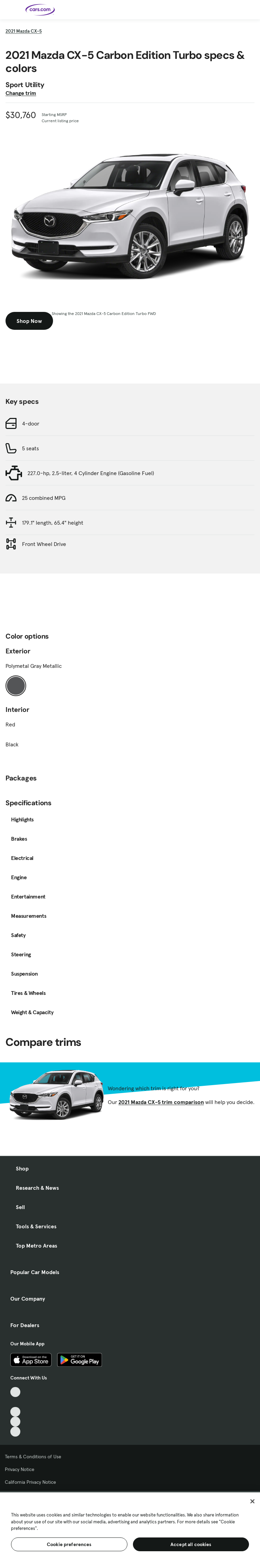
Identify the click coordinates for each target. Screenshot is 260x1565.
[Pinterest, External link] (15, 1432)
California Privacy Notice (30, 1482)
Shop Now (29, 320)
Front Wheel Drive (44, 543)
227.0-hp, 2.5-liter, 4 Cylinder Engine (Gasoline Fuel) (91, 473)
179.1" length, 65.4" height (52, 522)
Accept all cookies (190, 1544)
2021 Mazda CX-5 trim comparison (161, 1102)
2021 (24, 31)
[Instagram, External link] (15, 1422)
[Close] (252, 1501)
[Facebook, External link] (15, 1402)
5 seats (30, 448)
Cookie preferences (69, 1544)
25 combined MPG (43, 497)
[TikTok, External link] (15, 1392)
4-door (30, 423)
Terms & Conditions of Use (33, 1456)
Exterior (18, 651)
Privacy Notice (19, 1469)
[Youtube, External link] (15, 1412)
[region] (130, 1528)
